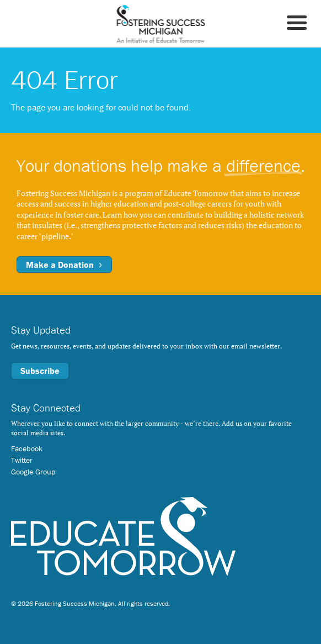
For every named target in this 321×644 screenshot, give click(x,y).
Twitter (22, 460)
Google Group (33, 472)
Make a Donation (64, 264)
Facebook (26, 448)
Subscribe (40, 370)
